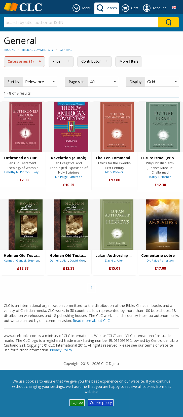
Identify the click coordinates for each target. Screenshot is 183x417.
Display (135, 81)
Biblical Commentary (37, 50)
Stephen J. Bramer (40, 260)
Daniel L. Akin (59, 260)
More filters (128, 61)
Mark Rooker (114, 172)
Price (56, 61)
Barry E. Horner (160, 177)
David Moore (79, 260)
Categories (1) (21, 61)
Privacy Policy (61, 350)
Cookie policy (101, 402)
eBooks (9, 50)
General (66, 50)
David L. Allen (114, 260)
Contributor (91, 61)
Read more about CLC (91, 320)
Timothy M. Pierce (16, 172)
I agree (77, 402)
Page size (76, 81)
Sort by (13, 81)
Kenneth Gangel (15, 260)
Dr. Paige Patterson (68, 177)
